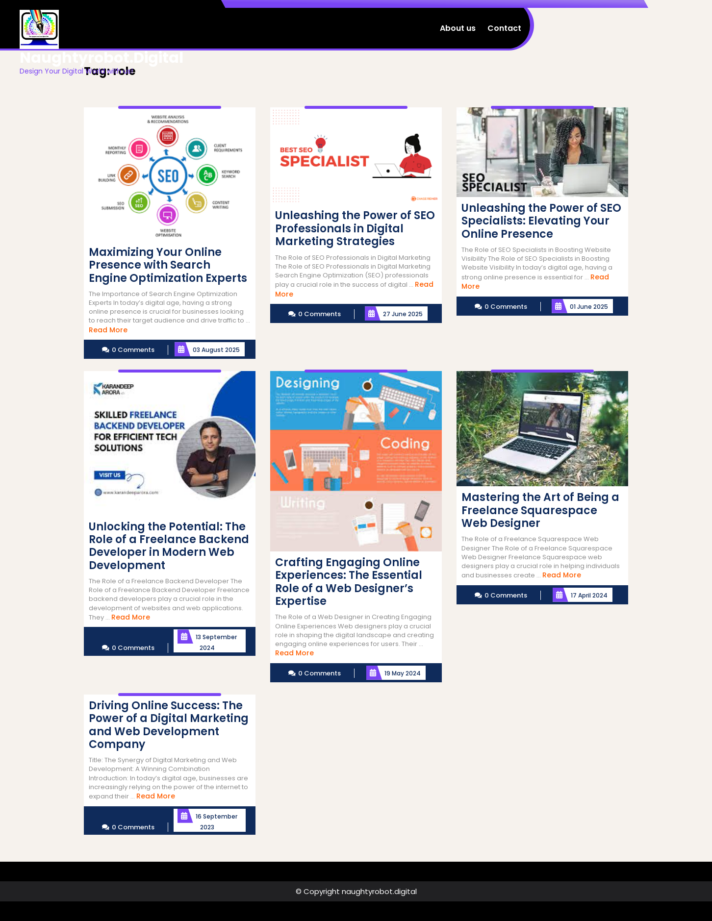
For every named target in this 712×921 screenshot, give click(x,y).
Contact (504, 28)
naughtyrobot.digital (101, 58)
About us (458, 28)
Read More (108, 330)
